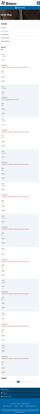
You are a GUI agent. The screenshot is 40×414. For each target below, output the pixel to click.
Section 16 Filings (5, 41)
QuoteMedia (14, 409)
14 (23, 381)
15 (25, 381)
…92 (31, 381)
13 (20, 381)
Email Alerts (6, 389)
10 (13, 381)
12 (18, 381)
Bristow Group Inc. (17, 403)
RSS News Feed (7, 396)
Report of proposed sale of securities (10, 99)
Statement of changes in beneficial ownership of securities (15, 67)
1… (4, 381)
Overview (3, 27)
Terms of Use (22, 412)
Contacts (5, 393)
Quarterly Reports (5, 37)
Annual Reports (4, 34)
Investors (20, 8)
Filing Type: (3, 47)
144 (3, 94)
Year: (2, 49)
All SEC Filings (4, 31)
